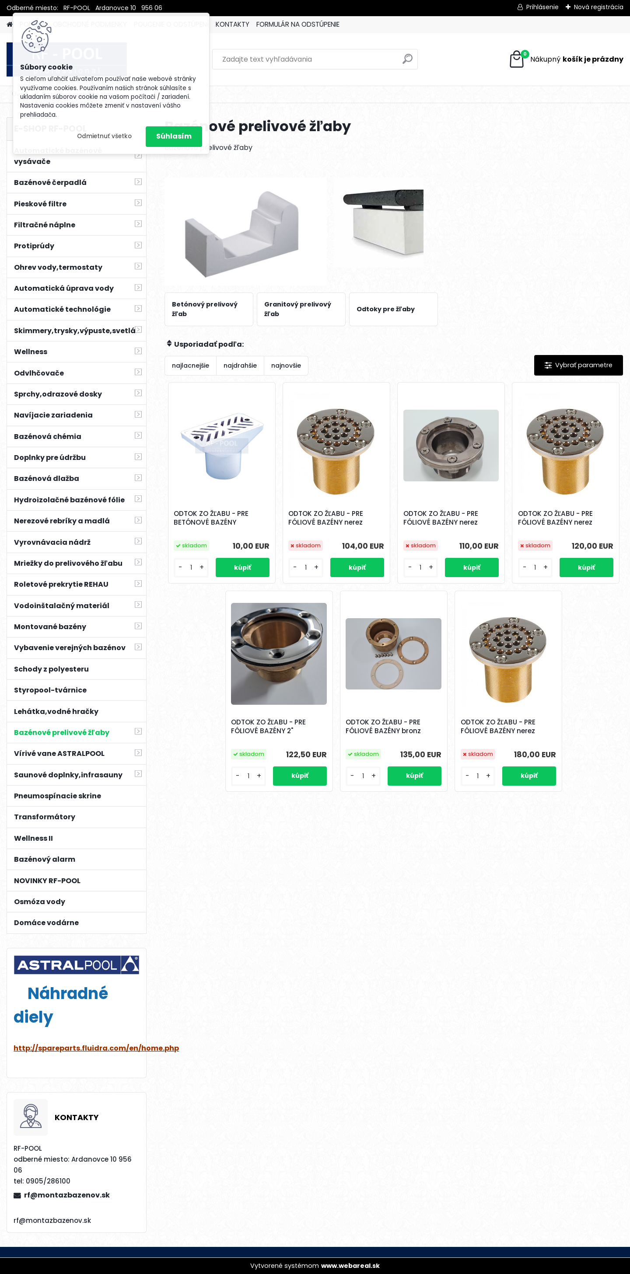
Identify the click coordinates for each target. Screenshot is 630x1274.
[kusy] (191, 568)
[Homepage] (10, 24)
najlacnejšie (190, 365)
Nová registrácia (598, 7)
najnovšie (286, 365)
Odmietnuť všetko (104, 136)
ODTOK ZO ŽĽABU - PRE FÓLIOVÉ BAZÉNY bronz (383, 726)
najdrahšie (240, 365)
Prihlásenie (542, 7)
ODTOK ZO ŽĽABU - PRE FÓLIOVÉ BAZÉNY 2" (268, 726)
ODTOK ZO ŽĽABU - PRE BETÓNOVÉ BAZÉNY (211, 518)
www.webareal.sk (350, 1265)
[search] (407, 62)
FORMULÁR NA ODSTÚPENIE (298, 24)
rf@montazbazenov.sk (67, 1195)
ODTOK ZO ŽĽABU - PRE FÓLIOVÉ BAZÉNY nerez (325, 518)
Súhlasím (174, 136)
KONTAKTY (232, 24)
